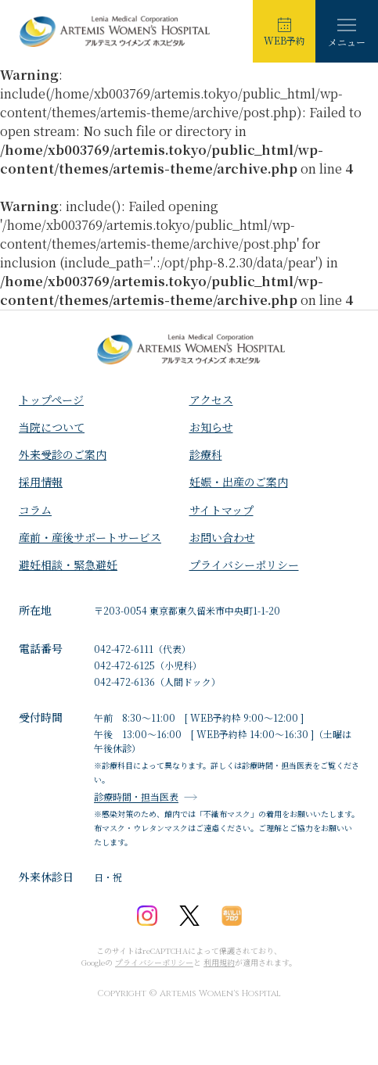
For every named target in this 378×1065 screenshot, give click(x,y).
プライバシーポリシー (244, 564)
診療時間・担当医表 (136, 796)
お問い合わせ (222, 537)
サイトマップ (221, 510)
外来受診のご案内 (62, 454)
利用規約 (219, 962)
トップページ (51, 399)
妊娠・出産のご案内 (238, 481)
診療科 (205, 454)
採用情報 (41, 481)
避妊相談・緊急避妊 (68, 564)
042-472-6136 (124, 681)
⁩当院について (52, 427)
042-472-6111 (123, 648)
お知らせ (211, 427)
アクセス (211, 399)
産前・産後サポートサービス (90, 537)
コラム (35, 510)
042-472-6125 (124, 665)
